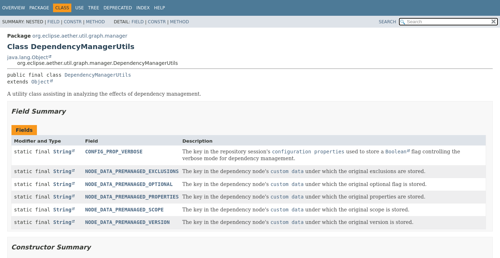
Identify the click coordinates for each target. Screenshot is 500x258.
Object (40, 82)
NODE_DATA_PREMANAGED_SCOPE (124, 209)
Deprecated (118, 7)
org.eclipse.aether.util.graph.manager (79, 36)
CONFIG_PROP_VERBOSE (113, 151)
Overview (13, 7)
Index (143, 7)
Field (53, 21)
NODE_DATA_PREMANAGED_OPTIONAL (128, 184)
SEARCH (387, 21)
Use (79, 7)
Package (39, 7)
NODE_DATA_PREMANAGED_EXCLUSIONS (131, 171)
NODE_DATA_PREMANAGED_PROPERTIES (131, 197)
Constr (73, 21)
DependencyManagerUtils (98, 75)
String (62, 151)
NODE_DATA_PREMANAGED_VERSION (127, 222)
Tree (93, 7)
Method (95, 21)
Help (159, 7)
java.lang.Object (27, 57)
